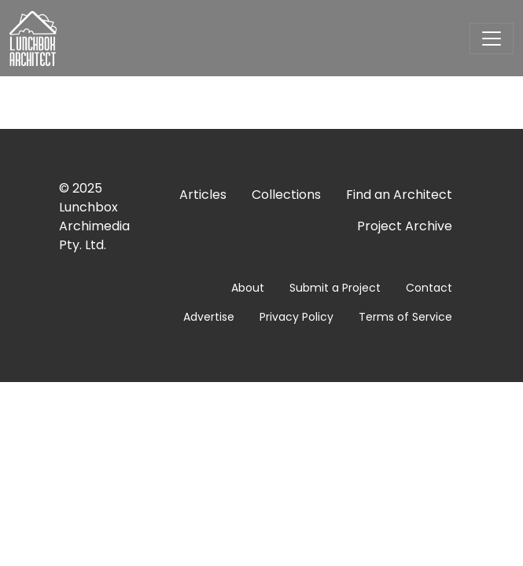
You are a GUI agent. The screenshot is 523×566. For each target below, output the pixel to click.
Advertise (208, 317)
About (247, 288)
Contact (429, 288)
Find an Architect (399, 195)
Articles (203, 195)
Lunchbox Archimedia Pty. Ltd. (94, 226)
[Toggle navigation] (492, 38)
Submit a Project (335, 288)
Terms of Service (405, 317)
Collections (286, 195)
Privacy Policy (296, 317)
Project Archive (404, 226)
